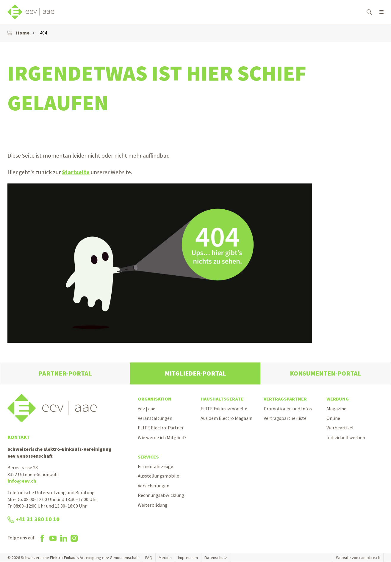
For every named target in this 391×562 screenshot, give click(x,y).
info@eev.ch (21, 481)
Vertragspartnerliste (285, 418)
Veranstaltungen (155, 418)
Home (18, 33)
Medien (165, 557)
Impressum (188, 557)
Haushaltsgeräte (222, 399)
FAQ (148, 557)
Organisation (154, 399)
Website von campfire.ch (358, 557)
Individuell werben (345, 437)
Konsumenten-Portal (325, 373)
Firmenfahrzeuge (155, 466)
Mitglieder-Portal (195, 373)
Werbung (337, 399)
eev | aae (146, 409)
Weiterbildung (153, 505)
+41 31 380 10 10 (33, 519)
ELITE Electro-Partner (161, 428)
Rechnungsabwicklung (161, 495)
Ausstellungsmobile (158, 476)
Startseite (76, 172)
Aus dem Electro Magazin (226, 418)
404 (43, 33)
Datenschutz (215, 557)
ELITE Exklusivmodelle (224, 409)
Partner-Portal (65, 373)
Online (333, 418)
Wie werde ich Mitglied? (162, 437)
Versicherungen (153, 486)
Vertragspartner (285, 399)
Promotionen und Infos (288, 409)
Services (148, 457)
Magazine (336, 409)
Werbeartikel (340, 428)
